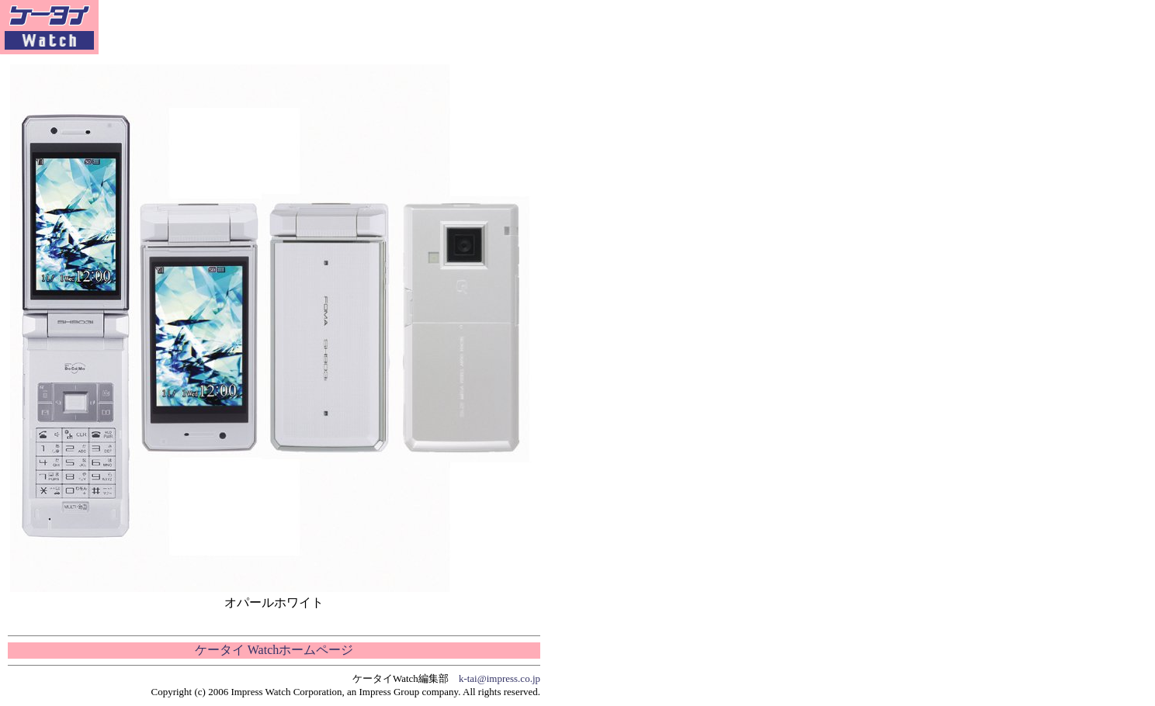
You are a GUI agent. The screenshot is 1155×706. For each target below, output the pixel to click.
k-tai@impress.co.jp (499, 678)
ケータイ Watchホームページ (274, 649)
